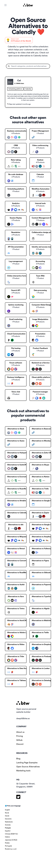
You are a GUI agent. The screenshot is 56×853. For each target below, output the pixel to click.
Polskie (7, 843)
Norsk (7, 813)
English (7, 810)
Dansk (7, 816)
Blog (18, 759)
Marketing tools (23, 771)
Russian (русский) (10, 849)
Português (8, 846)
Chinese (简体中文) (11, 834)
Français (8, 828)
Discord (19, 744)
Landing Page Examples (26, 763)
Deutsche (8, 819)
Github (19, 740)
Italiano (7, 837)
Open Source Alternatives (28, 767)
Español (7, 831)
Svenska (8, 825)
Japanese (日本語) (11, 840)
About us (20, 732)
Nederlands (9, 822)
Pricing (19, 736)
